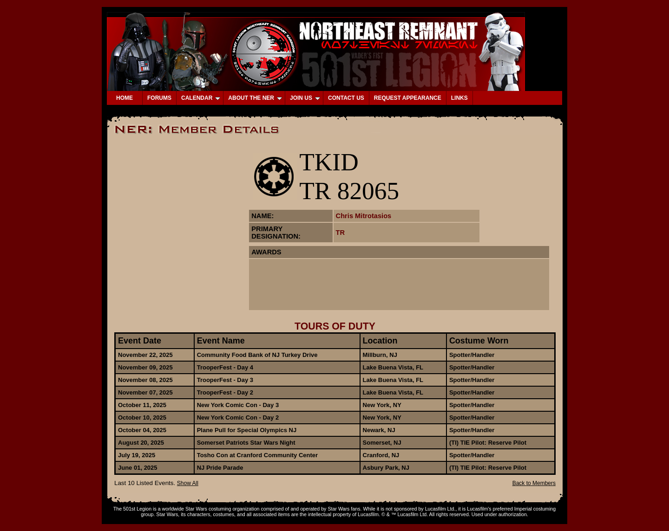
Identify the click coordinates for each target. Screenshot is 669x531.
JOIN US (305, 98)
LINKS (459, 98)
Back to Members (534, 483)
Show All (187, 483)
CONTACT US (346, 98)
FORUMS (159, 98)
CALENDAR (200, 98)
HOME (125, 98)
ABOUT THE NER (255, 98)
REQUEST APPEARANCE (407, 98)
